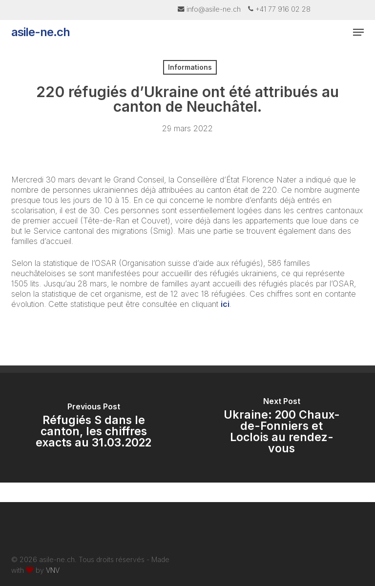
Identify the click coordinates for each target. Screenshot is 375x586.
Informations (190, 67)
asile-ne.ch (40, 32)
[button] (358, 32)
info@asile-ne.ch (214, 9)
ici (225, 304)
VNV (53, 570)
